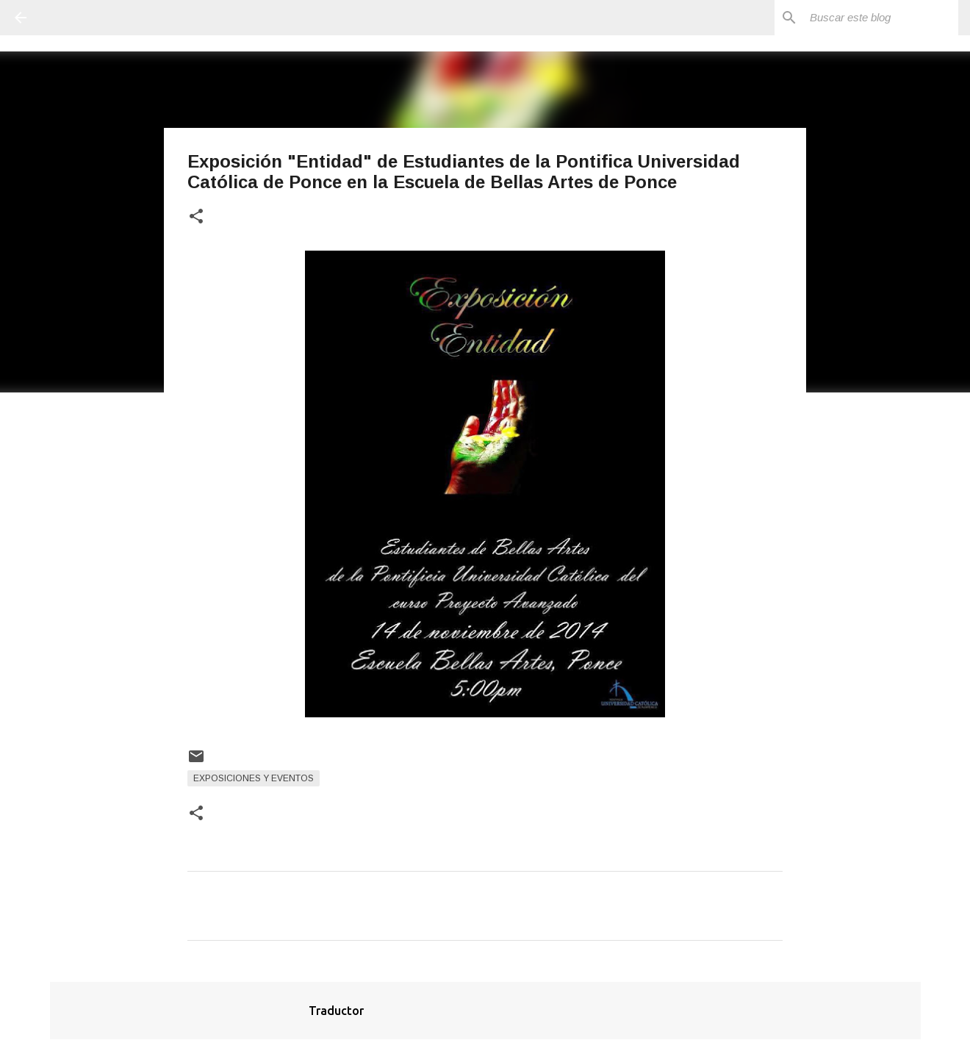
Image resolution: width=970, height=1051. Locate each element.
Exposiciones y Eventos (253, 778)
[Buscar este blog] (881, 17)
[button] (196, 217)
